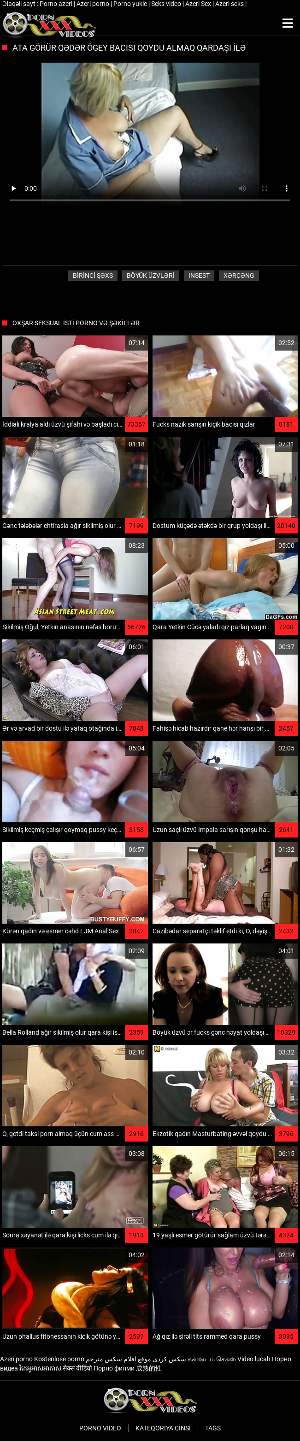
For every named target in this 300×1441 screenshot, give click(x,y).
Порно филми (114, 1368)
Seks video (166, 3)
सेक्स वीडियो (77, 1368)
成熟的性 (149, 1368)
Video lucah (254, 1359)
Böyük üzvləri (151, 275)
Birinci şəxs (93, 275)
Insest (199, 275)
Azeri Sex (198, 3)
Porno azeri (57, 3)
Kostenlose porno (59, 1359)
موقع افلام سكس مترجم (118, 1359)
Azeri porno (93, 3)
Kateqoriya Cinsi (163, 1428)
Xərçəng (239, 275)
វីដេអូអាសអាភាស (40, 1368)
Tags (213, 1428)
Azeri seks (230, 3)
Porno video (100, 1428)
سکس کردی (169, 1359)
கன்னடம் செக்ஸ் (212, 1359)
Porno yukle (130, 3)
